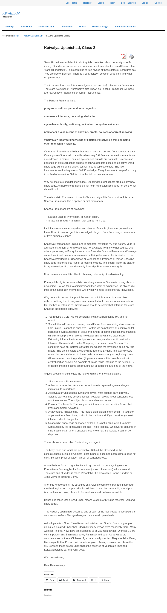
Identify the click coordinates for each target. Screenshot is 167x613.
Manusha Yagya (100, 26)
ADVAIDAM (11, 13)
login (112, 3)
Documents (66, 26)
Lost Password (128, 3)
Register (87, 3)
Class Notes (26, 26)
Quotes (158, 3)
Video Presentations (125, 26)
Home (16, 36)
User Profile (71, 3)
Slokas (145, 3)
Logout (101, 3)
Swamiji (9, 26)
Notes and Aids (46, 26)
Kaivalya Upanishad (33, 36)
